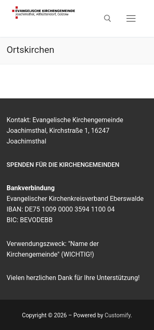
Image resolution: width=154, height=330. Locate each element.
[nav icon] (131, 18)
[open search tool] (107, 18)
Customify (118, 315)
